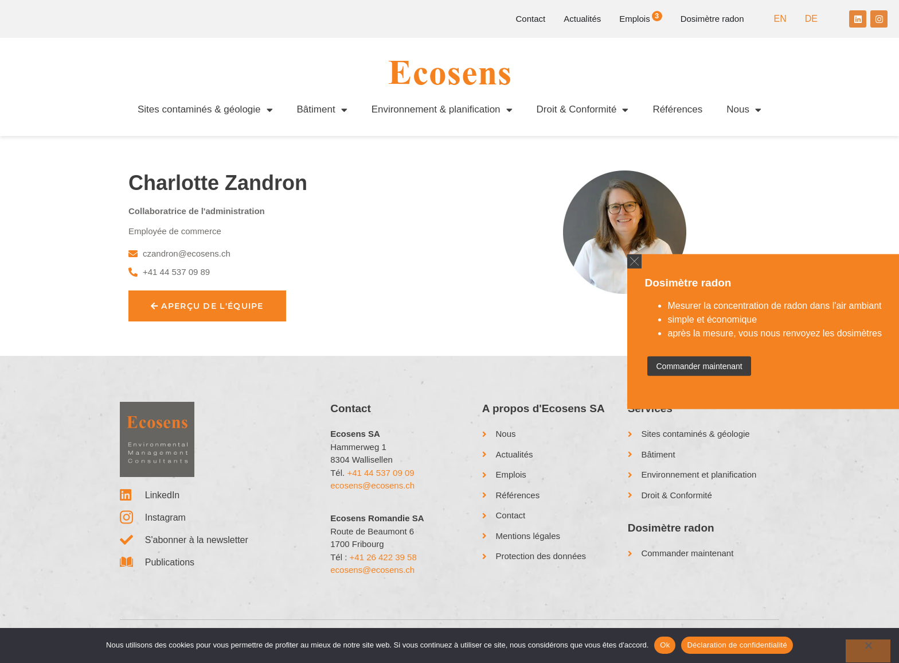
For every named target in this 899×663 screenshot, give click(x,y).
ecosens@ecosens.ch (372, 485)
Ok (665, 645)
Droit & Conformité (583, 110)
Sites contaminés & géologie (205, 110)
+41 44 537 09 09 (380, 473)
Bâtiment (322, 110)
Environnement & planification (442, 110)
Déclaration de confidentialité (737, 645)
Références (677, 109)
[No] (868, 650)
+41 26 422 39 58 (383, 557)
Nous (743, 110)
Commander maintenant (699, 366)
